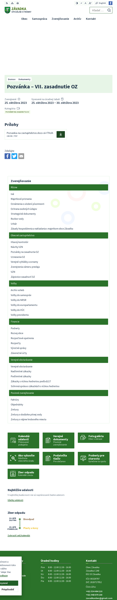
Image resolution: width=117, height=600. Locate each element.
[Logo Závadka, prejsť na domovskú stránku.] (18, 10)
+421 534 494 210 (94, 541)
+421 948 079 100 (94, 545)
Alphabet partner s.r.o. (42, 568)
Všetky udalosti (15, 450)
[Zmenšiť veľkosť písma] (81, 3)
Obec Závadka (28, 571)
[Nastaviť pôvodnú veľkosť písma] (85, 3)
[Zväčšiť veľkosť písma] (90, 3)
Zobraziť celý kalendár (19, 485)
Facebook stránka (95, 551)
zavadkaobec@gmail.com (99, 548)
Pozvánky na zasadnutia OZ (17, 62)
